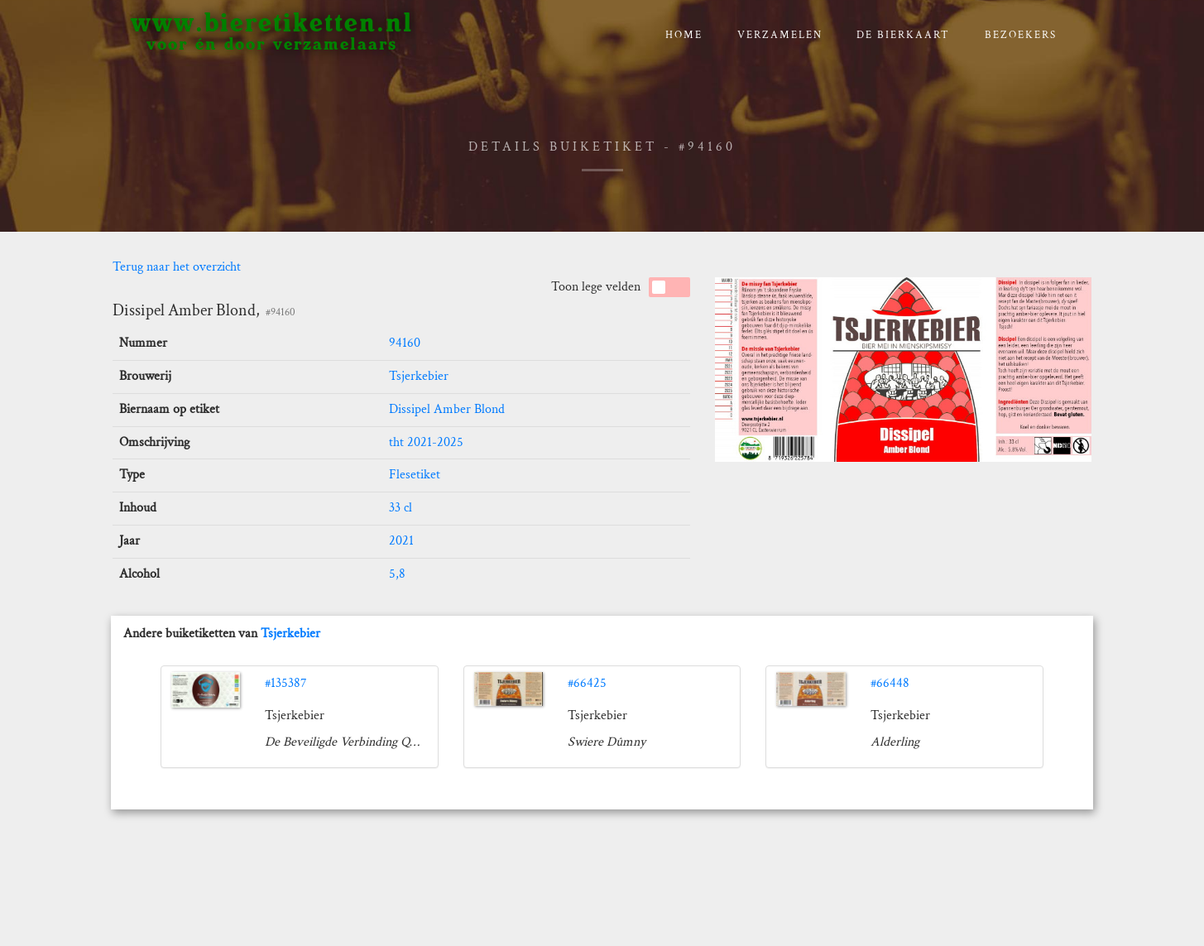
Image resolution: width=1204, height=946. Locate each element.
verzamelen (780, 35)
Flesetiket (414, 474)
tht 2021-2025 (426, 442)
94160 (404, 343)
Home (684, 35)
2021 (401, 541)
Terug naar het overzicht (177, 267)
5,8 (397, 574)
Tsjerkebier (419, 376)
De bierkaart (903, 35)
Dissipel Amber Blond (447, 409)
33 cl (400, 507)
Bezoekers (1021, 35)
